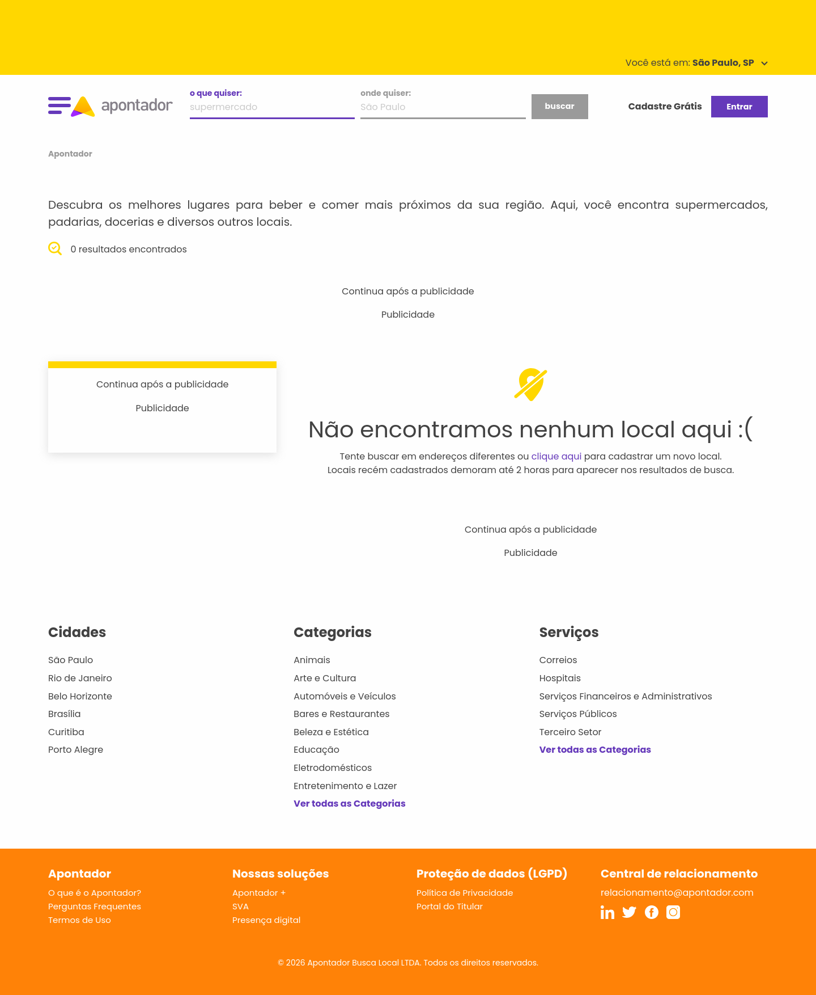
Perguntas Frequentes (94, 906)
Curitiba (66, 732)
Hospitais (560, 678)
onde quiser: (385, 93)
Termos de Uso (79, 920)
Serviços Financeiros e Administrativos (625, 696)
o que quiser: (216, 93)
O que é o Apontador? (94, 893)
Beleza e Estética (331, 732)
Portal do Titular (449, 906)
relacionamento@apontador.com (677, 892)
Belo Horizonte (80, 696)
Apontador (70, 153)
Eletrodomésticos (333, 767)
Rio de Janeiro (80, 678)
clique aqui (557, 456)
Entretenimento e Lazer (345, 785)
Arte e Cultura (325, 678)
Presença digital (266, 920)
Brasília (64, 713)
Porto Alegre (75, 749)
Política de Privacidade (464, 893)
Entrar (739, 106)
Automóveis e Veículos (345, 696)
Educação (316, 749)
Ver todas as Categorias (350, 803)
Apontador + (259, 893)
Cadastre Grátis (665, 106)
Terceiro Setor (570, 732)
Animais (312, 660)
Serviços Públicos (578, 713)
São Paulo (70, 660)
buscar (559, 106)
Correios (558, 660)
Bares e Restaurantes (341, 713)
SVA (240, 906)
